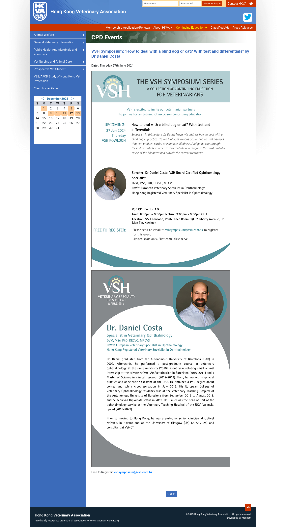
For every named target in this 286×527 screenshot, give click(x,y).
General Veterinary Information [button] (59, 42)
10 (57, 113)
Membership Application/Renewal (128, 27)
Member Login (212, 3)
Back (171, 493)
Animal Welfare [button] (59, 35)
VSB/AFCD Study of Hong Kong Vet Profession (57, 79)
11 (64, 113)
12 (71, 113)
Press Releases (243, 27)
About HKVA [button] (162, 27)
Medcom (246, 517)
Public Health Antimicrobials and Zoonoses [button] (59, 52)
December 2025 (57, 99)
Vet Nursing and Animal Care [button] (59, 61)
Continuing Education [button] (191, 27)
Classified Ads (220, 27)
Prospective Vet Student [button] (59, 69)
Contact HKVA (236, 3)
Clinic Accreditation (47, 88)
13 (78, 113)
